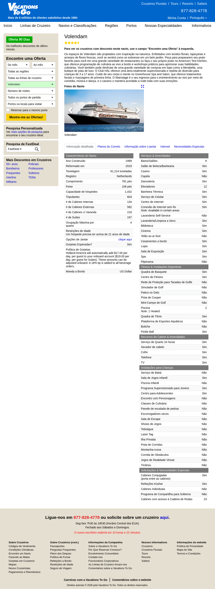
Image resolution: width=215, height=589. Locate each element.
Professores (35, 168)
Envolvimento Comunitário (103, 553)
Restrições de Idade (61, 564)
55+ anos (12, 164)
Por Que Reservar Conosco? (105, 549)
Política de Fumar (60, 557)
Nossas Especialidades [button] (163, 26)
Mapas (12, 564)
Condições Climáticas (21, 549)
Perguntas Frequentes (63, 549)
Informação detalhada (79, 146)
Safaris (202, 3)
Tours (174, 3)
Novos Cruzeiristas (19, 568)
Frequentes (13, 173)
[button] (70, 110)
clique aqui (125, 239)
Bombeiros (13, 168)
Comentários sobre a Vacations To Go (110, 568)
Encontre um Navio (20, 553)
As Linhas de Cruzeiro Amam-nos (107, 564)
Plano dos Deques (60, 553)
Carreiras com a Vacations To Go (85, 579)
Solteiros (33, 173)
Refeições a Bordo (60, 560)
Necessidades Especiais (189, 146)
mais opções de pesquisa (27, 131)
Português (197, 17)
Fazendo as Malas (19, 557)
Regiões (111, 26)
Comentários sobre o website (131, 579)
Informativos (201, 26)
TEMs (32, 177)
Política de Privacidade (190, 546)
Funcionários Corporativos (103, 560)
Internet (165, 146)
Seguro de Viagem (60, 568)
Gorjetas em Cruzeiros (21, 560)
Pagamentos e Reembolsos (24, 572)
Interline (11, 177)
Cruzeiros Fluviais (154, 3)
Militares (11, 181)
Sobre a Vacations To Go (102, 546)
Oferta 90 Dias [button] (19, 39)
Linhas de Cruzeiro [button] (35, 26)
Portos (131, 26)
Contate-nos (95, 557)
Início (8, 26)
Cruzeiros (147, 546)
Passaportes (57, 546)
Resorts (187, 3)
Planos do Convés (109, 146)
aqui (164, 517)
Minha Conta (177, 18)
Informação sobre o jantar (140, 146)
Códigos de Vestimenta (22, 546)
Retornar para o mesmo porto (29, 110)
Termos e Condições (188, 553)
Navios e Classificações (77, 26)
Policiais (33, 164)
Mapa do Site (184, 549)
